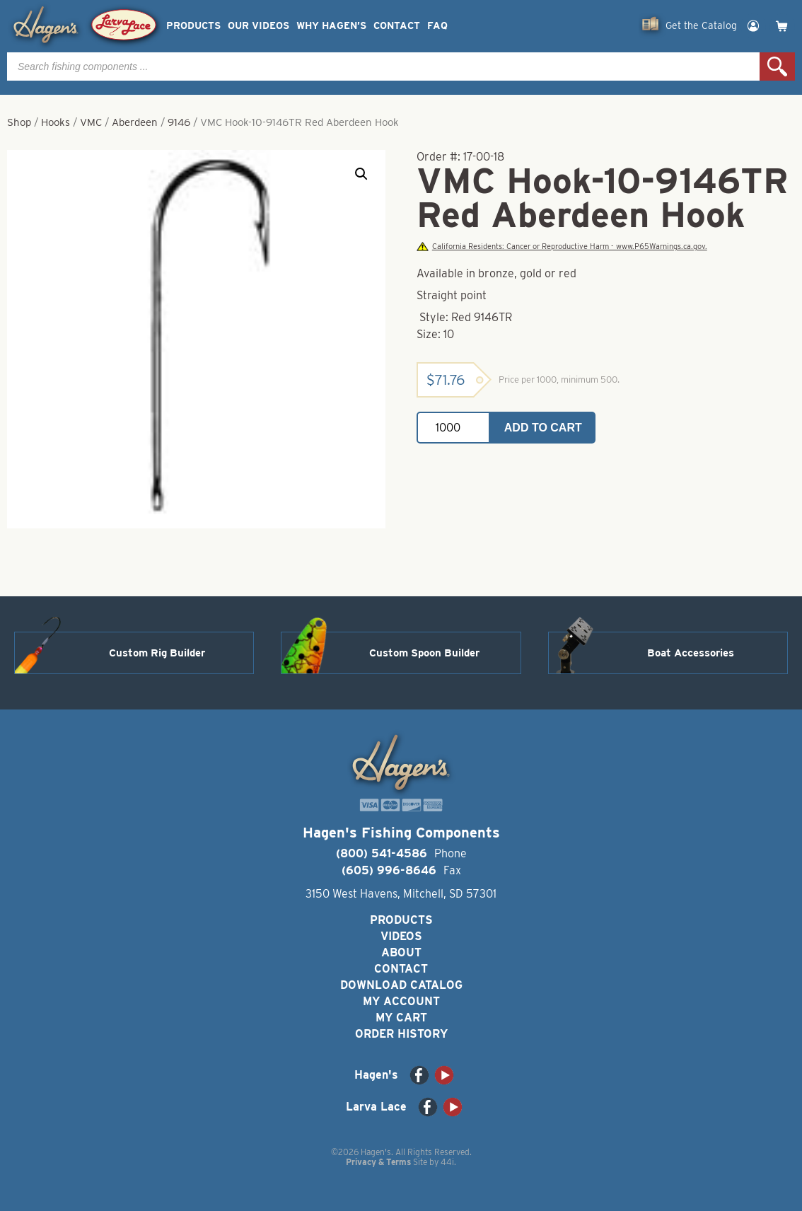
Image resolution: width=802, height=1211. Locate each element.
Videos (401, 936)
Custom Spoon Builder (424, 653)
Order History (401, 1034)
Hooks (55, 122)
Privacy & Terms (378, 1162)
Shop (19, 122)
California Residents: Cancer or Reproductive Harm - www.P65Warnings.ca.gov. (562, 246)
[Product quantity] (453, 428)
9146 (179, 122)
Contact (396, 26)
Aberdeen (135, 122)
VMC (91, 122)
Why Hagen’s (331, 26)
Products (193, 26)
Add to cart (543, 428)
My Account (401, 1001)
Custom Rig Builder (157, 653)
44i (447, 1162)
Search (777, 66)
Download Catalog (401, 985)
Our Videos (258, 26)
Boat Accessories (690, 653)
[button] (361, 174)
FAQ (437, 26)
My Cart (401, 1017)
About (401, 952)
